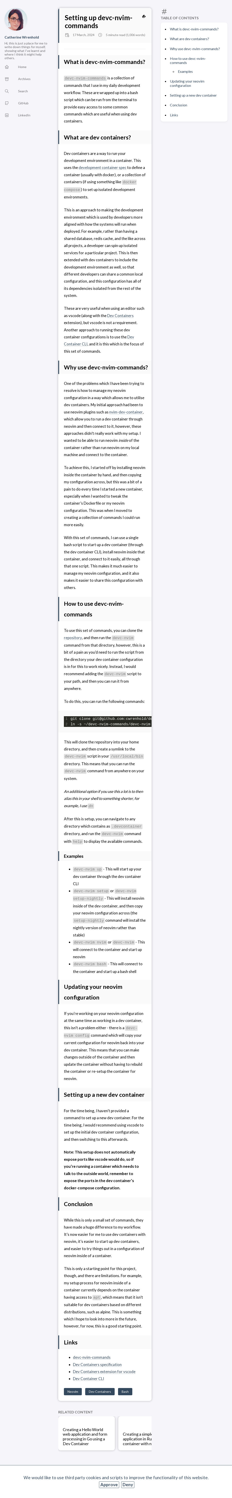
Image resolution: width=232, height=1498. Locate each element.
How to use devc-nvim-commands (188, 60)
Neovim (73, 1391)
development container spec (102, 167)
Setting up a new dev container (193, 95)
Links (174, 115)
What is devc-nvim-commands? (194, 29)
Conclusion (178, 105)
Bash (125, 1391)
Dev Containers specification (97, 1364)
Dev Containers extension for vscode (104, 1371)
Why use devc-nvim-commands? (195, 48)
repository (73, 637)
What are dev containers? (189, 39)
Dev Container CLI (88, 1378)
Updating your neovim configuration (187, 83)
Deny (128, 1484)
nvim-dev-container (126, 412)
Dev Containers (120, 315)
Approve (109, 1484)
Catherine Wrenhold (22, 37)
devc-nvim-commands (92, 1357)
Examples (185, 71)
